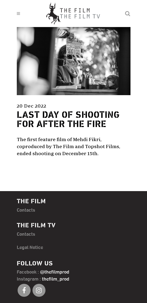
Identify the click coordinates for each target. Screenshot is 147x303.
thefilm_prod (55, 279)
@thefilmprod (54, 272)
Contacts (26, 210)
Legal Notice (30, 248)
